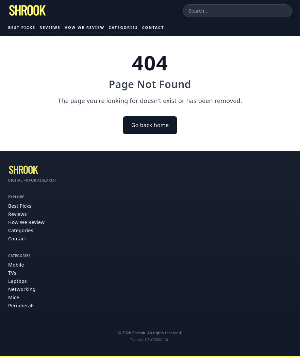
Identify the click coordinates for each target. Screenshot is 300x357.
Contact (153, 27)
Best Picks (21, 27)
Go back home (150, 125)
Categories (123, 27)
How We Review (85, 27)
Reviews (50, 27)
